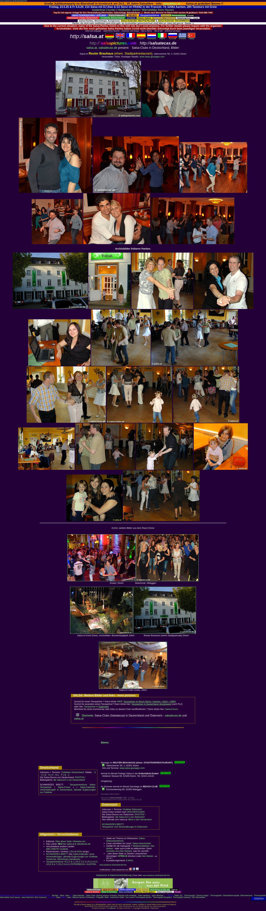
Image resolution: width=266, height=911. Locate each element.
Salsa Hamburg (144, 895)
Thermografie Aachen (143, 897)
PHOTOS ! (80, 777)
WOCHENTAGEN (136, 812)
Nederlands (151, 37)
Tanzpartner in (96, 706)
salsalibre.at (171, 3)
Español (141, 37)
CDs (72, 851)
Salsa (62, 895)
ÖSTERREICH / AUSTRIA (83, 864)
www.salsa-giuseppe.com (152, 56)
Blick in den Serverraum (140, 819)
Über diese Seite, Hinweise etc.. (71, 841)
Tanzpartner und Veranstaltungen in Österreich (125, 827)
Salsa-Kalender (78, 895)
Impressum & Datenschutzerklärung (113, 875)
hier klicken (147, 856)
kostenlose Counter (104, 9)
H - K (54, 775)
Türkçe (191, 38)
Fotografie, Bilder (102, 897)
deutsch (109, 37)
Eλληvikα (182, 37)
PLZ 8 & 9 (64, 864)
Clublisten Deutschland (72, 772)
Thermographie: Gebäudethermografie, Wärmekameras (231, 895)
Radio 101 (178, 895)
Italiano (162, 37)
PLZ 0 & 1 (69, 861)
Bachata (55, 895)
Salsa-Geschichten (141, 843)
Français (130, 37)
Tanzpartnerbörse (54, 861)
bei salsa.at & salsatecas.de (74, 844)
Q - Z (66, 775)
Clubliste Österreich (132, 809)
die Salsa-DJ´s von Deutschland (69, 780)
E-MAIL (129, 860)
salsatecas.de (108, 47)
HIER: (146, 701)
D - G (47, 775)
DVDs (79, 851)
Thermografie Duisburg (181, 897)
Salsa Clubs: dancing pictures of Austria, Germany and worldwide (111, 895)
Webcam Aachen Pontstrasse (83, 897)
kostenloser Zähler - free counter (122, 897)
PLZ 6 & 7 (52, 864)
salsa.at (91, 47)
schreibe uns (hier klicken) (119, 851)
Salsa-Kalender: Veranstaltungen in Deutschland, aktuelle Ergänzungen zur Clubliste (68, 790)
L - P (60, 775)
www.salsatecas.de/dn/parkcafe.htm (13, 1)
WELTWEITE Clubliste (57, 849)
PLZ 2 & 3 (81, 861)
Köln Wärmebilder (198, 897)
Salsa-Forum (171, 709)
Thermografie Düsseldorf (162, 897)
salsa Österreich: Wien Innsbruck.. (34, 897)
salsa (67, 895)
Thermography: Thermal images (196, 895)
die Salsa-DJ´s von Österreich (130, 817)
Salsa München (158, 895)
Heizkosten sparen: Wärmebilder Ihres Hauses (146, 9)
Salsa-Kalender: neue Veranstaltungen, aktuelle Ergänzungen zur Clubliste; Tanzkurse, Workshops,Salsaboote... (72, 856)
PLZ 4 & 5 (93, 861)
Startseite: (85, 715)
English (120, 37)
